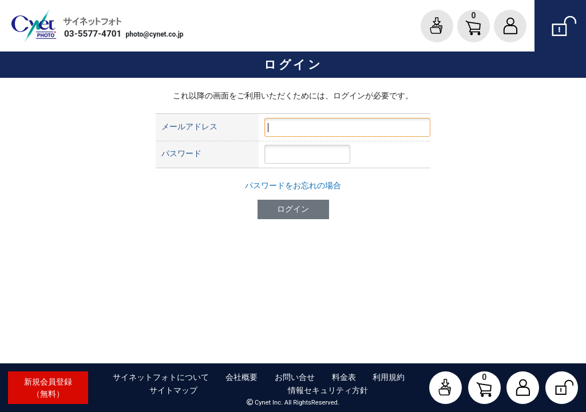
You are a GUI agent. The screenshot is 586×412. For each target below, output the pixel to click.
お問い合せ (295, 377)
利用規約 (389, 377)
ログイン (293, 208)
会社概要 (241, 377)
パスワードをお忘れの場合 (293, 185)
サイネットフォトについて (161, 377)
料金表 (344, 377)
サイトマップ (173, 390)
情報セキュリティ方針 (328, 390)
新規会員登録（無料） (48, 387)
